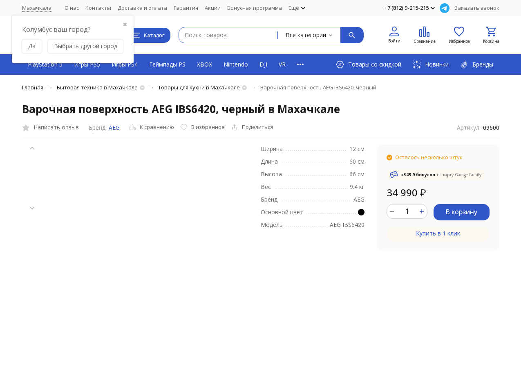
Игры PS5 (87, 64)
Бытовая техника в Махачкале (97, 87)
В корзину (461, 211)
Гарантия (186, 7)
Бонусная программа (254, 7)
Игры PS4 (125, 64)
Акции (213, 7)
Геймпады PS (167, 64)
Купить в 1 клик (438, 233)
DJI (263, 64)
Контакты (98, 7)
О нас (72, 7)
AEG (114, 127)
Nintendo (236, 64)
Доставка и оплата (142, 7)
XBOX (204, 64)
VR (282, 64)
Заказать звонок (476, 7)
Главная (32, 87)
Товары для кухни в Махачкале (199, 87)
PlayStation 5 (45, 64)
